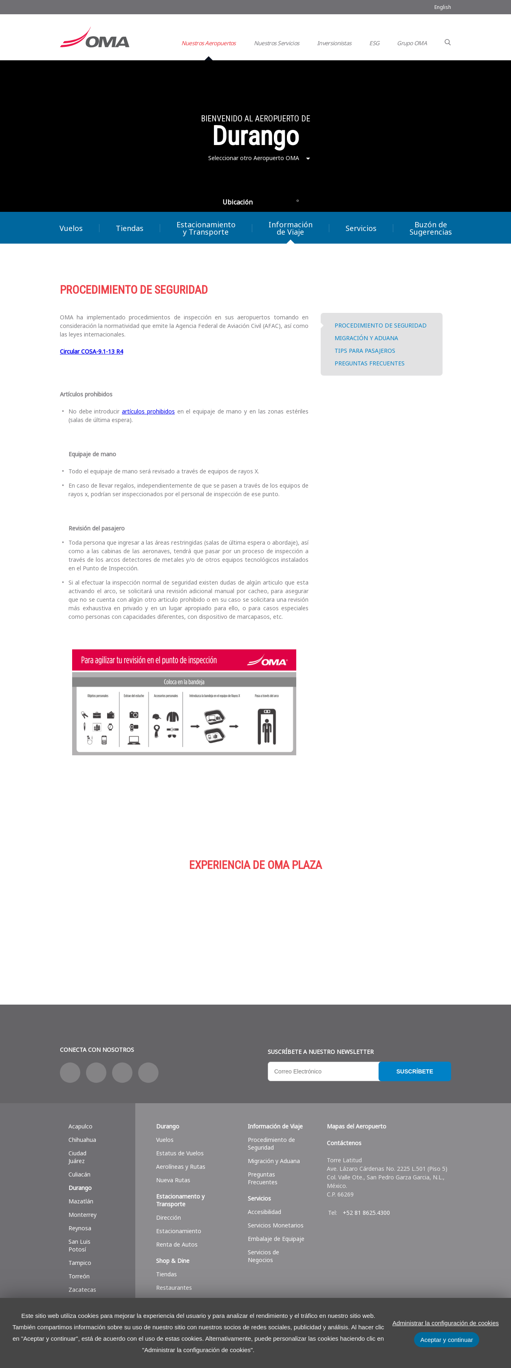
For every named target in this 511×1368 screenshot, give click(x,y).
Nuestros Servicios (276, 43)
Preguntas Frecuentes (263, 1178)
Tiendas (129, 228)
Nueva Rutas (173, 1180)
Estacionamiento (255, 923)
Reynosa (79, 1228)
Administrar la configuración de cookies (445, 1323)
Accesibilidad (264, 1212)
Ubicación (237, 202)
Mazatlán (80, 1201)
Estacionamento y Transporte (180, 1200)
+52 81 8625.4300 (366, 1212)
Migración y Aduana (274, 1161)
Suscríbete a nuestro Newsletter (321, 1052)
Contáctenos (344, 1143)
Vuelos (71, 228)
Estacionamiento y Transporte (206, 228)
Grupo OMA (412, 43)
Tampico (79, 1263)
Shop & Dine (172, 1261)
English (442, 7)
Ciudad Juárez (77, 1157)
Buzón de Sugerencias (431, 228)
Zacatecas (82, 1289)
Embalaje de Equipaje (276, 1239)
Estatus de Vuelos (180, 1153)
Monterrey (82, 1214)
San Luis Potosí (79, 1245)
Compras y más (125, 923)
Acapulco (80, 1126)
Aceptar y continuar (446, 1339)
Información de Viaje (291, 228)
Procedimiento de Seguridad (271, 1143)
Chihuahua (82, 1140)
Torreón (79, 1276)
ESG (374, 43)
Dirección (168, 1217)
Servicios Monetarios (276, 1225)
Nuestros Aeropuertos (208, 43)
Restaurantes (174, 1287)
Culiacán (79, 1174)
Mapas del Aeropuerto (356, 1126)
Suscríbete (414, 1071)
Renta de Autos (177, 1244)
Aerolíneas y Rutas (180, 1166)
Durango (80, 1188)
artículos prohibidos (148, 411)
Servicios (361, 228)
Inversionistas (334, 43)
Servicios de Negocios (263, 1256)
